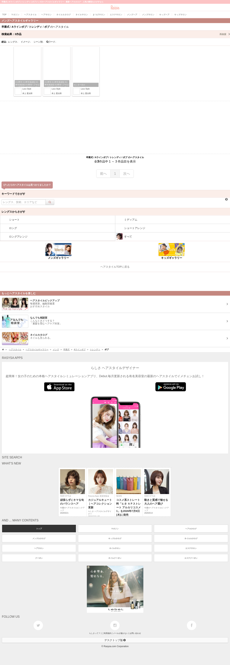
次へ (126, 173)
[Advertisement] (115, 127)
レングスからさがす (13, 211)
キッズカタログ (114, 538)
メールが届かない (120, 633)
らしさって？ (94, 633)
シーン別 (39, 42)
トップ (39, 529)
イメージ (26, 42)
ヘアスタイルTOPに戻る (115, 266)
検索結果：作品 (116, 34)
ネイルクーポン (114, 558)
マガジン (115, 529)
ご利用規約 (106, 633)
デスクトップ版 (115, 640)
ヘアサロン (39, 548)
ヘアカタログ (191, 529)
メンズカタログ (39, 538)
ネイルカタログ (191, 538)
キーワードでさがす (13, 193)
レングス (13, 42)
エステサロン (191, 548)
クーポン (39, 558)
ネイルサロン (115, 548)
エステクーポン (191, 558)
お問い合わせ (135, 633)
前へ (103, 173)
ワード (51, 42)
